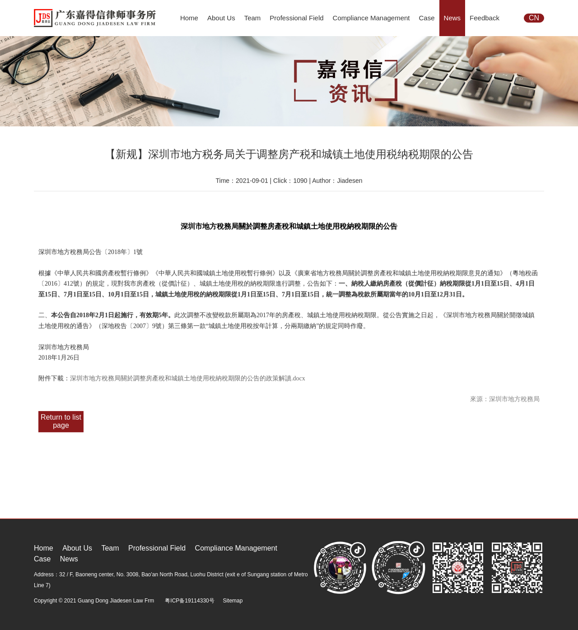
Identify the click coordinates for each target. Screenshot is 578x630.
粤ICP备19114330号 (189, 601)
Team (252, 18)
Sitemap (232, 601)
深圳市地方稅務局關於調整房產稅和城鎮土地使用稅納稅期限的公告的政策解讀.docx (187, 376)
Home (189, 18)
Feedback (484, 18)
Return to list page (61, 419)
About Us (221, 18)
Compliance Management (371, 18)
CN (534, 18)
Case (427, 18)
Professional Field (296, 18)
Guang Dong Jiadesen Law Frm (116, 601)
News (452, 18)
